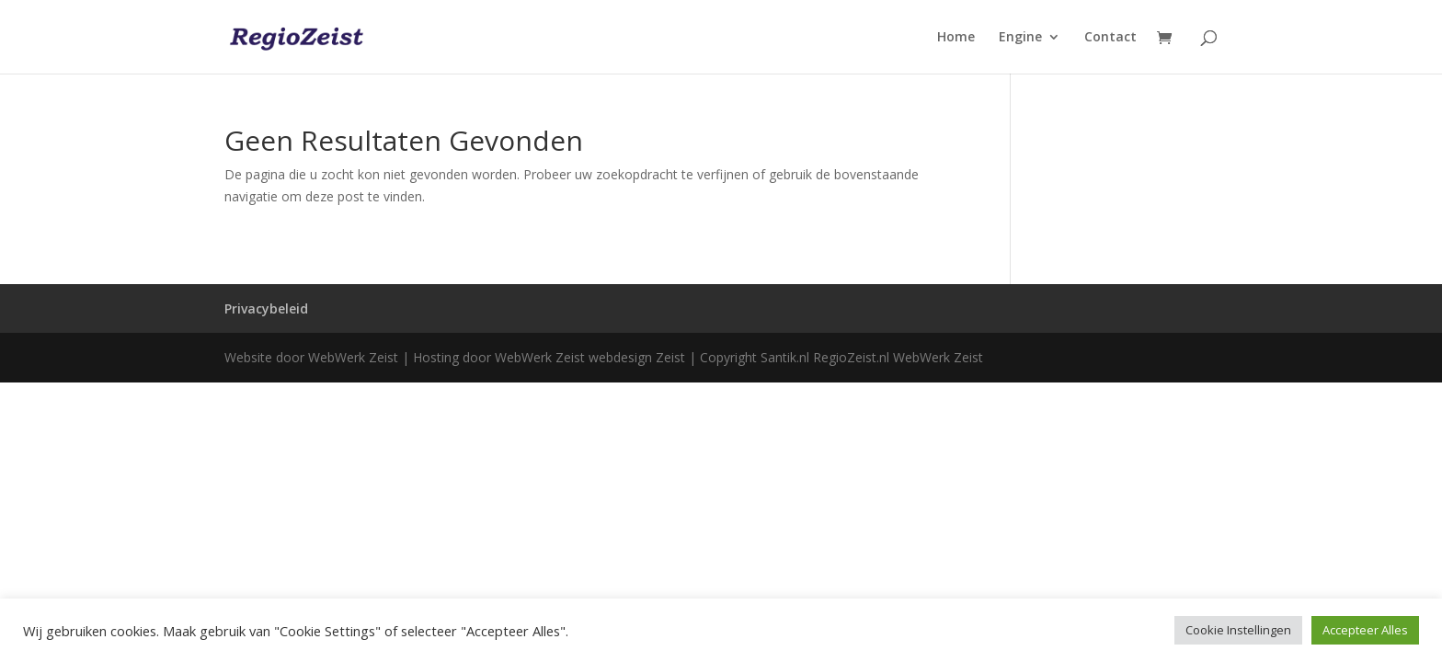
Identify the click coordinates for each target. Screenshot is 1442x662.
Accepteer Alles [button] (1365, 630)
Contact (1110, 37)
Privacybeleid (266, 308)
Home (956, 37)
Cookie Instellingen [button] (1238, 630)
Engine (1020, 37)
